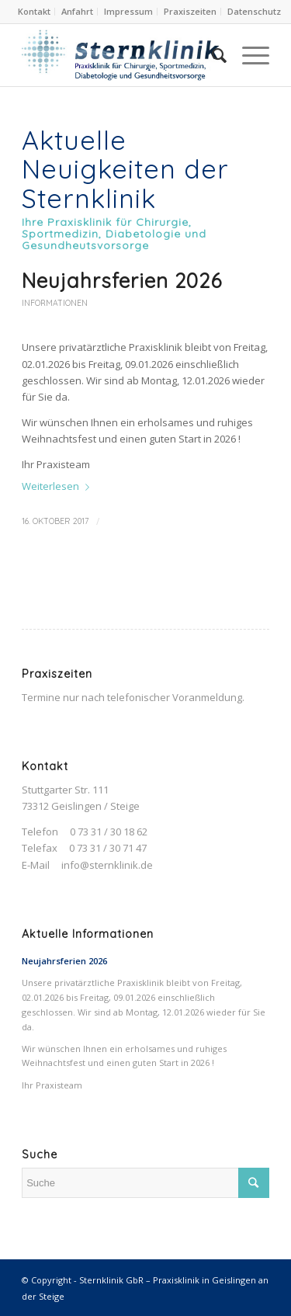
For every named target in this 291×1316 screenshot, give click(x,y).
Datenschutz (254, 11)
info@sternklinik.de (107, 865)
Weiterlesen (58, 486)
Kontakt (34, 11)
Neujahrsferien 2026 (122, 280)
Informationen (55, 303)
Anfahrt (77, 11)
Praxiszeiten (190, 11)
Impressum (128, 11)
